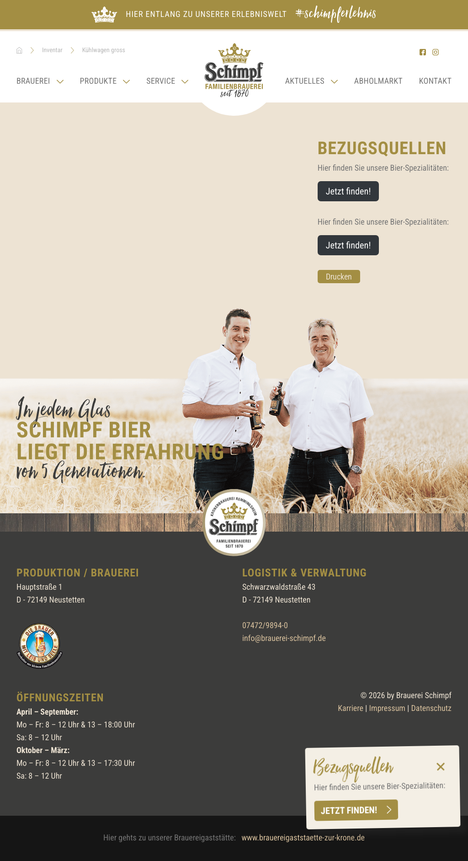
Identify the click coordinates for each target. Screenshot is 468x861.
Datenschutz (431, 708)
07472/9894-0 (265, 625)
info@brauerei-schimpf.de (284, 638)
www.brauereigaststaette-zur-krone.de (303, 838)
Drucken (339, 276)
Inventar (52, 50)
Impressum (387, 708)
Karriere (350, 708)
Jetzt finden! (348, 810)
